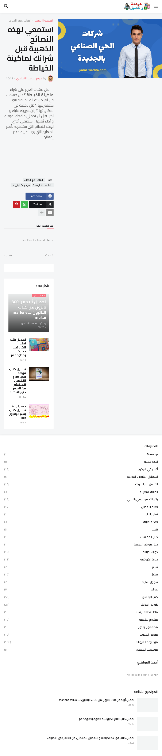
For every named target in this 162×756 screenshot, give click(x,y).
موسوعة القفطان (81, 649)
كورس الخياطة (81, 604)
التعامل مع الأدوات (20, 21)
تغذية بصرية (81, 522)
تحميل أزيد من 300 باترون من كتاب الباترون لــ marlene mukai (96, 700)
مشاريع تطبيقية (81, 619)
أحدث (48, 255)
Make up (81, 454)
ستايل (81, 574)
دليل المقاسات (81, 537)
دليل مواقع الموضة (81, 544)
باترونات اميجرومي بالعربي (81, 499)
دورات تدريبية (81, 552)
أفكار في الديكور (81, 469)
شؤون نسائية (81, 582)
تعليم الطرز (81, 514)
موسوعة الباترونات (21, 185)
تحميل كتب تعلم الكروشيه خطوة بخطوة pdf (18, 347)
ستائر (81, 567)
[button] (156, 6)
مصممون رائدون (81, 627)
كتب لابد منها (81, 597)
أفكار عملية (81, 461)
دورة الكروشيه (81, 559)
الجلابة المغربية (81, 492)
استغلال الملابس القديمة (81, 476)
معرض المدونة (81, 634)
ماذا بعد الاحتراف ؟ (42, 185)
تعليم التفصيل (81, 507)
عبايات (81, 589)
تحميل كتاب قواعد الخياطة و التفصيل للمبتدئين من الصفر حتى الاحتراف (17, 380)
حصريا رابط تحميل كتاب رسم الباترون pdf (17, 412)
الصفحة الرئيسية (44, 21)
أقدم (9, 255)
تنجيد (81, 529)
